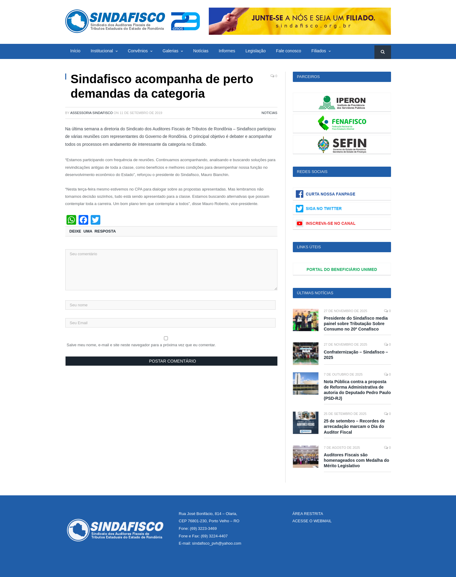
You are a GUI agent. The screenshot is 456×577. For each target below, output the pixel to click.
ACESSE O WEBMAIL (312, 521)
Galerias (170, 50)
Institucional (102, 50)
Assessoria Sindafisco (91, 113)
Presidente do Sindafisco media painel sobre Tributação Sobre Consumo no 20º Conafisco (356, 323)
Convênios (138, 50)
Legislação (255, 50)
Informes (227, 50)
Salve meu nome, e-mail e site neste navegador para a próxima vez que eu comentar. (141, 345)
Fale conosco (288, 50)
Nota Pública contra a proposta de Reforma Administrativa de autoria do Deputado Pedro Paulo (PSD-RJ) (357, 390)
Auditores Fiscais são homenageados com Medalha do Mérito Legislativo (356, 460)
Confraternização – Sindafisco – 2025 (356, 355)
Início (75, 50)
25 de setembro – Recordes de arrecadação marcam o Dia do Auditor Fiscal (354, 426)
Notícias (201, 50)
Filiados (318, 50)
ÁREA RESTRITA (308, 513)
